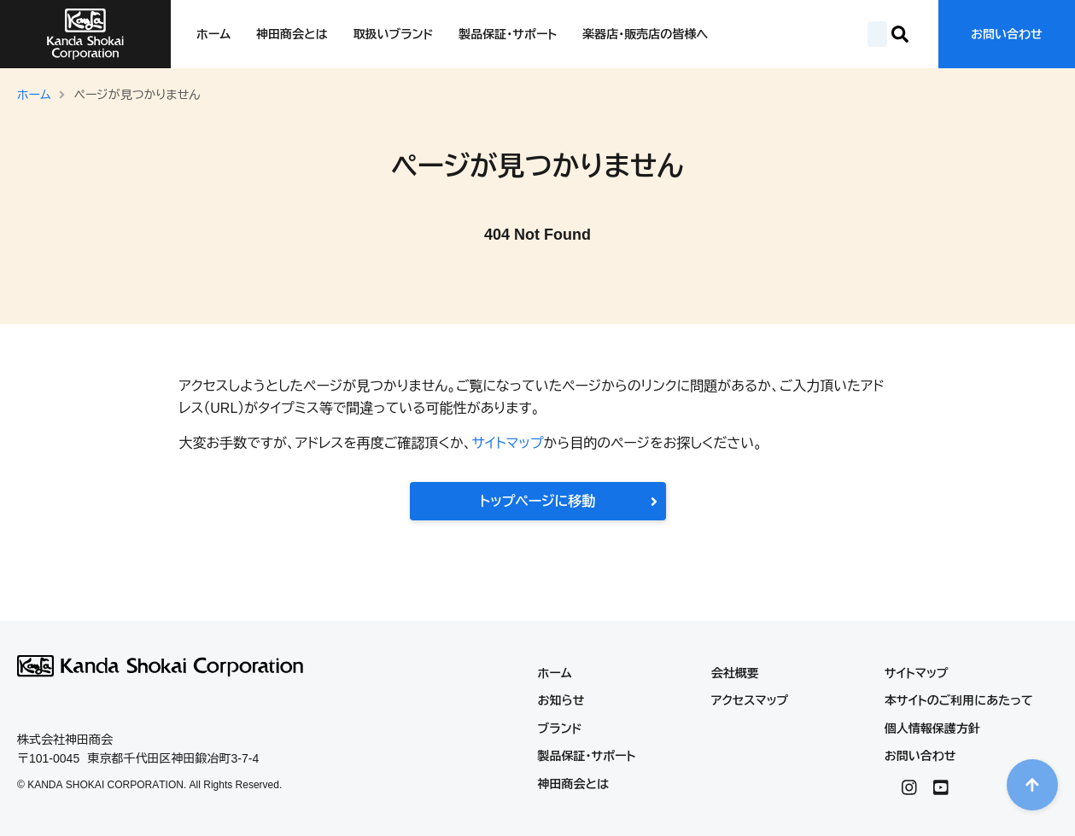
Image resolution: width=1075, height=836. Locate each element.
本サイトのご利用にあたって (959, 700)
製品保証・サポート (508, 34)
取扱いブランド (393, 34)
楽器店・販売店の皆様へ (645, 34)
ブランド (560, 728)
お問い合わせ (1007, 34)
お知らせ (561, 700)
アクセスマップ (750, 700)
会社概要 (735, 673)
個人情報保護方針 (932, 728)
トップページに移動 (568, 501)
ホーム (213, 34)
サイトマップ (507, 443)
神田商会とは (291, 34)
